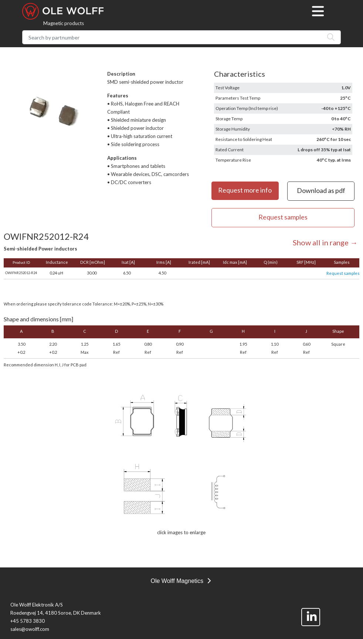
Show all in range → (325, 242)
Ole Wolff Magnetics (180, 581)
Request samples (343, 273)
